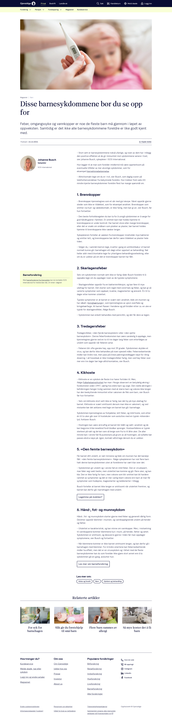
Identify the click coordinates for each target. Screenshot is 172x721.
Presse (57, 674)
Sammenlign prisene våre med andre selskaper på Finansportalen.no (101, 712)
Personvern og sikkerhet (63, 707)
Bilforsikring (93, 664)
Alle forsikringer (95, 694)
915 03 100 (127, 660)
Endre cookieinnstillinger (29, 707)
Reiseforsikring (94, 669)
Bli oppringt (127, 665)
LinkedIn (126, 673)
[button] (100, 3)
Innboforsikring (94, 674)
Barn (31, 97)
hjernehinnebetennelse (98, 171)
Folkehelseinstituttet (93, 382)
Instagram (126, 669)
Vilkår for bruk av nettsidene (65, 711)
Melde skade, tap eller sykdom (30, 670)
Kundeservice (26, 664)
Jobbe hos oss (60, 669)
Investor (58, 679)
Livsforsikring (93, 684)
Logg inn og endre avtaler (32, 677)
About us (58, 684)
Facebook (126, 678)
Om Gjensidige (61, 664)
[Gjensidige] (27, 3)
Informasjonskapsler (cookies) (31, 711)
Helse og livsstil (84, 581)
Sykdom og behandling (113, 581)
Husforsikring (93, 679)
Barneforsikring (94, 689)
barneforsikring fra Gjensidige (38, 280)
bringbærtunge (95, 303)
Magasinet (23, 97)
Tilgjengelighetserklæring (97, 707)
